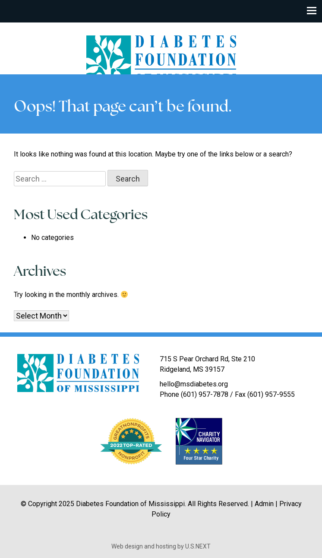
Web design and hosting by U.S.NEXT (161, 546)
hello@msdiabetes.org (194, 384)
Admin (264, 504)
